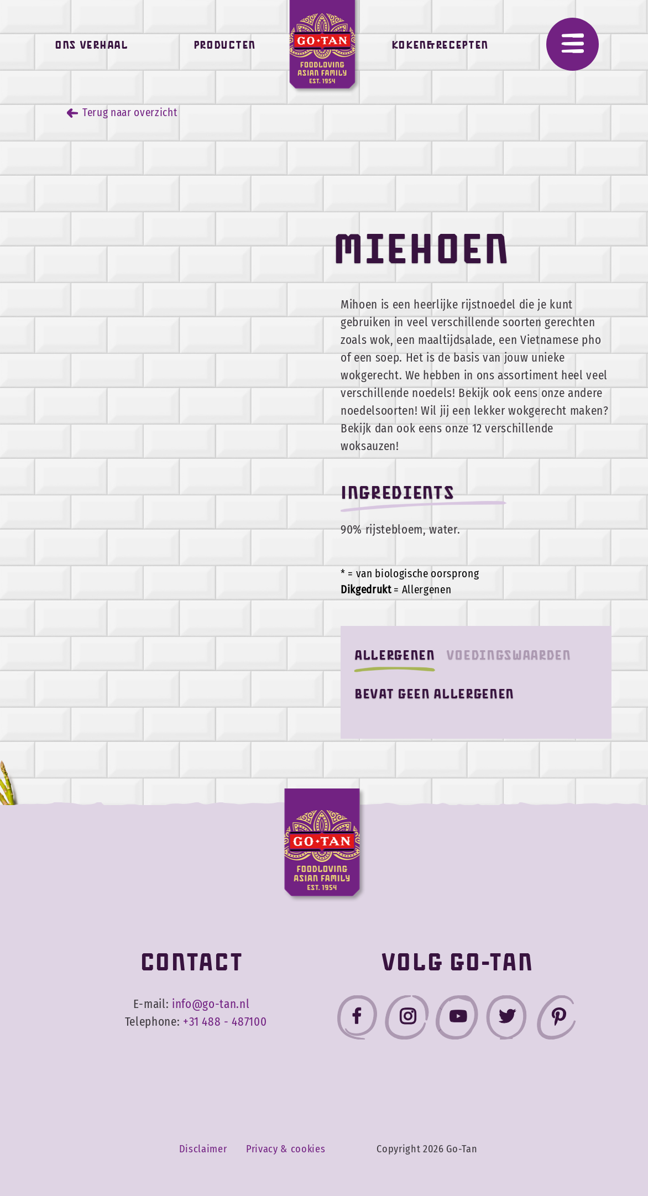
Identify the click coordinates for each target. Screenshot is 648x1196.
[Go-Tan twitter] (506, 1019)
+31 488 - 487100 (225, 1022)
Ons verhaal (91, 48)
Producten (224, 48)
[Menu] (572, 44)
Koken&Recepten (440, 48)
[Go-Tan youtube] (457, 1019)
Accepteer (571, 1150)
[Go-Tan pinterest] (556, 1019)
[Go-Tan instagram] (407, 1019)
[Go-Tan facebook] (357, 1019)
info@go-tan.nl (210, 1004)
